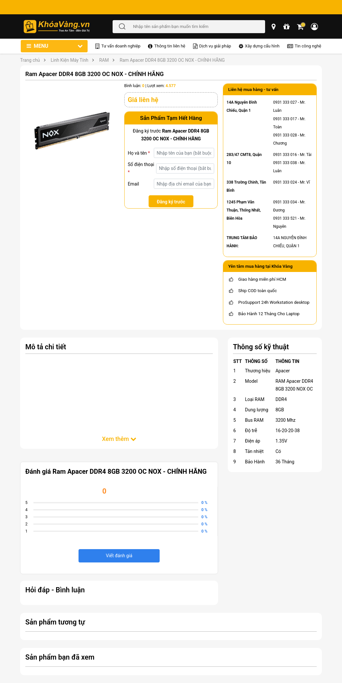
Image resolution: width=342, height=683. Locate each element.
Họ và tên (139, 153)
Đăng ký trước (171, 201)
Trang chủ (30, 60)
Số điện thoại (141, 168)
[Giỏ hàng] (300, 26)
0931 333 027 (285, 102)
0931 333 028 (285, 135)
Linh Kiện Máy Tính (69, 60)
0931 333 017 (285, 119)
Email (133, 184)
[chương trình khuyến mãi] (286, 26)
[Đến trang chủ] (68, 26)
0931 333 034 (285, 202)
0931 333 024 (285, 182)
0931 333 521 (285, 218)
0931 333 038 (285, 163)
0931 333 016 (285, 154)
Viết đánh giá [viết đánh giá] (119, 555)
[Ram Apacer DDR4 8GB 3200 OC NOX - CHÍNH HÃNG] (72, 130)
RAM (104, 60)
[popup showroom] (274, 26)
